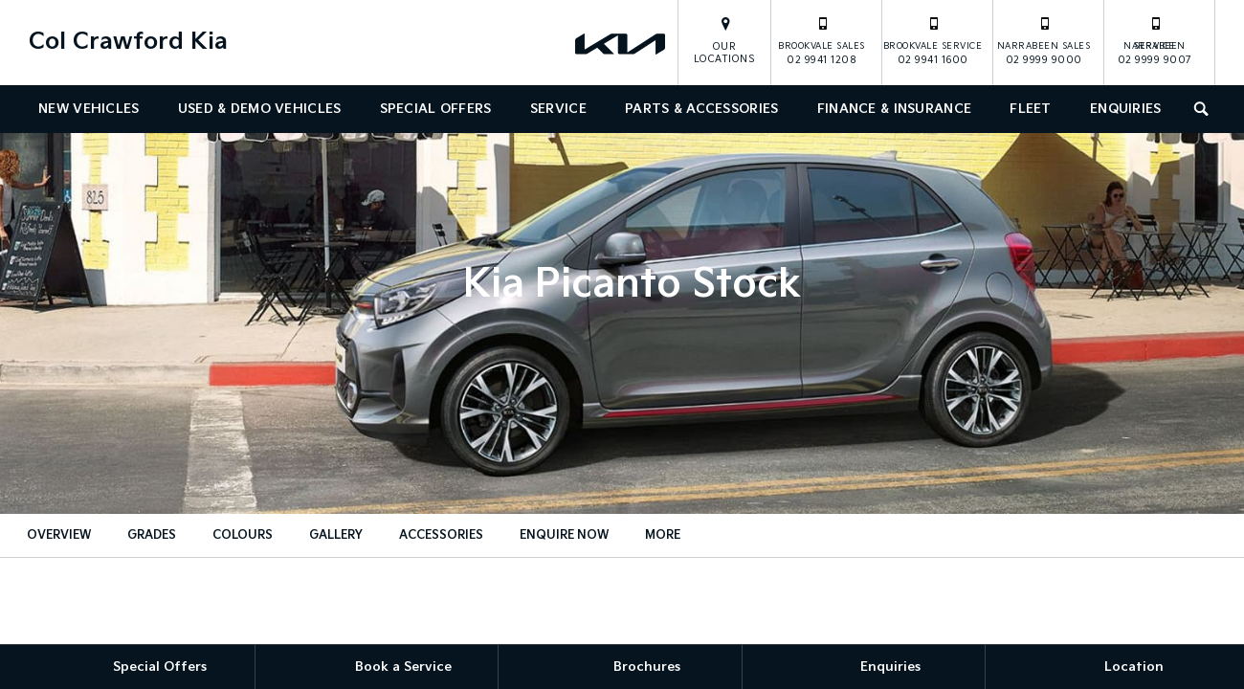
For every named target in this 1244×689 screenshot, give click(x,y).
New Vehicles (88, 109)
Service (558, 109)
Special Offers (436, 109)
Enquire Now (564, 535)
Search (1196, 107)
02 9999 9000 (1044, 40)
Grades (151, 535)
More (662, 535)
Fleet (1030, 109)
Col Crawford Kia (128, 42)
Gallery (336, 535)
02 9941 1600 (933, 40)
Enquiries (1126, 109)
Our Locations (725, 53)
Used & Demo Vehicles (260, 109)
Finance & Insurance (894, 109)
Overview (59, 535)
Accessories (441, 535)
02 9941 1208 (821, 40)
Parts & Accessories (701, 109)
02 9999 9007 (1155, 40)
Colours (242, 535)
